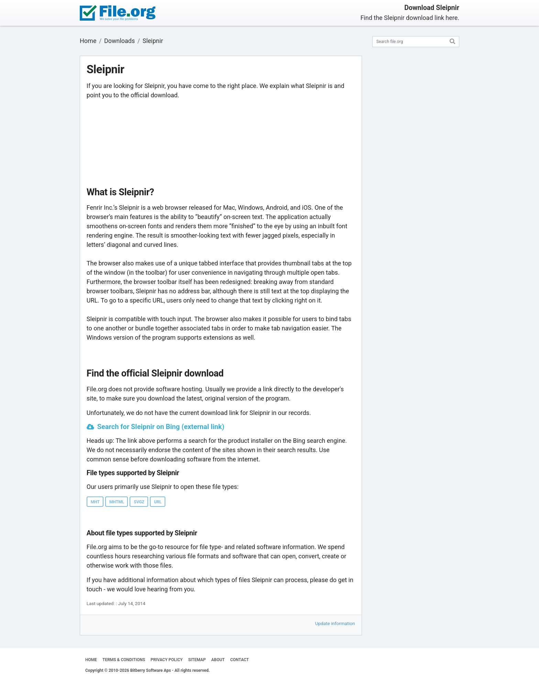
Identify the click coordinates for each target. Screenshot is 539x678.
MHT (95, 502)
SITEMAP (197, 659)
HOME (91, 659)
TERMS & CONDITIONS (123, 659)
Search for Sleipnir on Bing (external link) (160, 427)
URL (158, 502)
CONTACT (239, 659)
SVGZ (139, 502)
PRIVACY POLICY (167, 659)
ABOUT (218, 659)
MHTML (116, 502)
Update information (335, 623)
